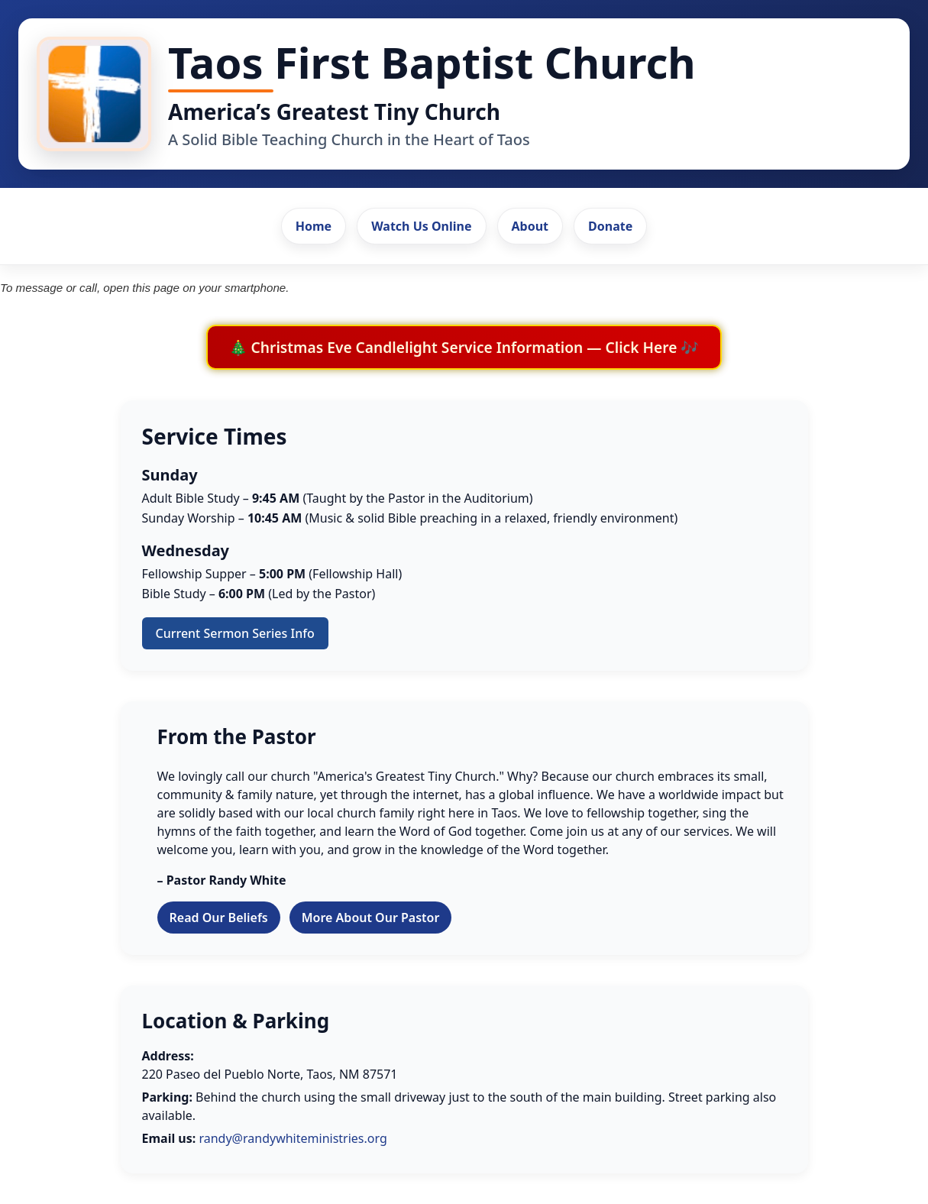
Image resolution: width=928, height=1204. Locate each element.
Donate (610, 226)
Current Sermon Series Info (235, 633)
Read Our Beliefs (219, 917)
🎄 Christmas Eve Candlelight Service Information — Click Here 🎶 (464, 347)
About (530, 226)
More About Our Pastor (371, 917)
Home (313, 226)
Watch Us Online (421, 226)
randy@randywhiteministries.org (292, 1138)
